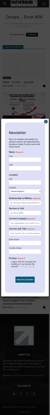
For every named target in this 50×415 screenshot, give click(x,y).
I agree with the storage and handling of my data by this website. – (23, 264)
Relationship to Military (24, 198)
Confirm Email (15, 248)
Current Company (22, 218)
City (10, 179)
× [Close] (46, 121)
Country (12, 187)
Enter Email (14, 239)
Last (11, 165)
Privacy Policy (27, 266)
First (11, 156)
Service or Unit (16, 208)
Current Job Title (22, 229)
